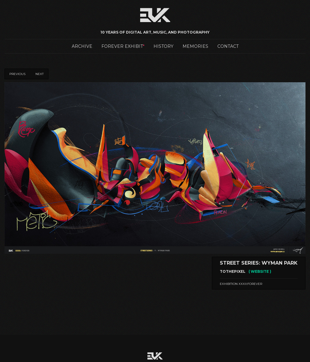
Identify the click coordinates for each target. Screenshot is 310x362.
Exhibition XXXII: (241, 284)
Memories (195, 46)
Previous (17, 74)
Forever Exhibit (122, 46)
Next (39, 74)
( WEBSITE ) (260, 271)
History (163, 46)
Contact (228, 46)
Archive (82, 46)
